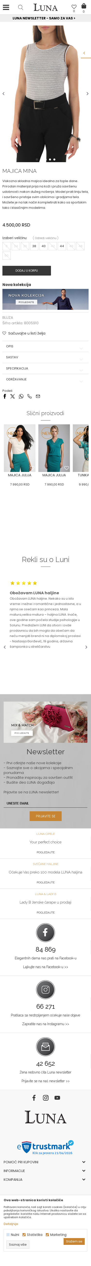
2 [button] (41, 159)
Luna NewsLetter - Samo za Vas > (46, 18)
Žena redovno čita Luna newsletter (45, 1072)
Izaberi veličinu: (14, 238)
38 (34, 246)
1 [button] (37, 159)
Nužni (15, 1235)
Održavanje (45, 379)
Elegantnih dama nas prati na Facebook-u (45, 958)
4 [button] (50, 159)
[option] (45, 18)
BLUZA (7, 317)
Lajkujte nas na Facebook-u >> (45, 967)
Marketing (58, 1235)
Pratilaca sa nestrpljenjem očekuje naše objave (45, 1015)
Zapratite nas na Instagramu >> (45, 1024)
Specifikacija (45, 368)
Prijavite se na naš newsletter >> (46, 1081)
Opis (45, 346)
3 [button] (46, 159)
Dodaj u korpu (27, 270)
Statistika (34, 1235)
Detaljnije (11, 1224)
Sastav (45, 357)
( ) (45, 238)
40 (43, 246)
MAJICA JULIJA (19, 475)
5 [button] (54, 159)
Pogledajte (46, 852)
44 (62, 246)
